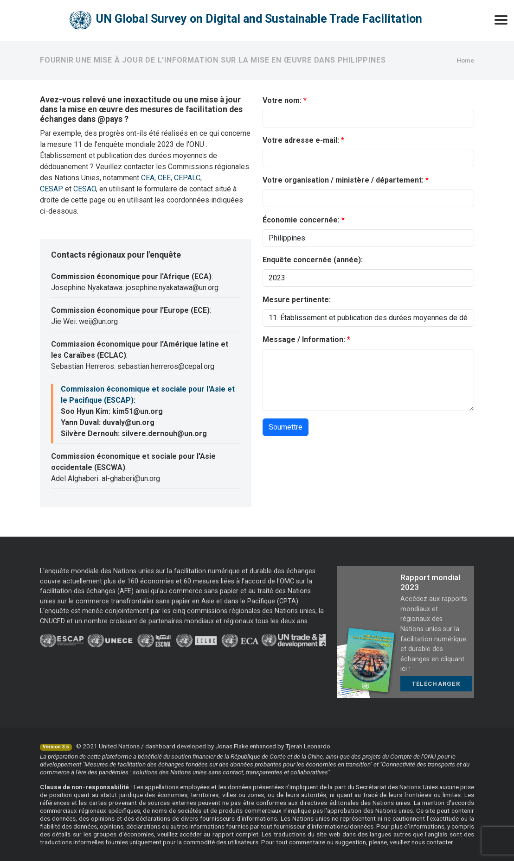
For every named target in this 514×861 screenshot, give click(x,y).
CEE (164, 177)
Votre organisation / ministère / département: (343, 180)
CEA (147, 177)
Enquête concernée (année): (313, 259)
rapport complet (235, 834)
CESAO (84, 188)
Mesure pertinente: (297, 299)
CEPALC (187, 177)
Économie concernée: (301, 219)
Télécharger (436, 683)
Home (465, 60)
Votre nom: (282, 100)
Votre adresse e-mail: (301, 140)
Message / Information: (304, 339)
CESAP (51, 188)
